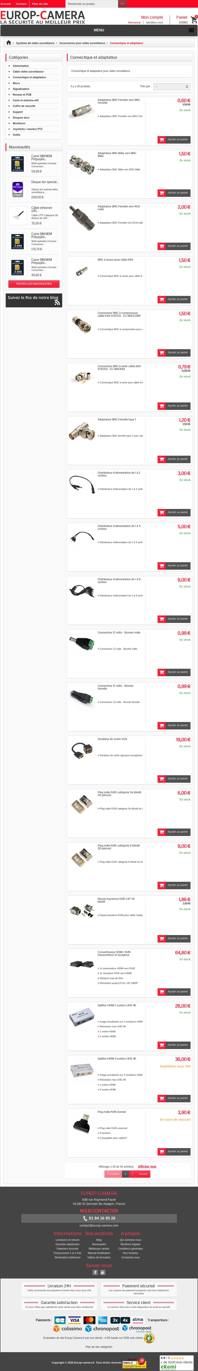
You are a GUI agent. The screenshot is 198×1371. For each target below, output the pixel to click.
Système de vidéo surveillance (35, 43)
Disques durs (21, 117)
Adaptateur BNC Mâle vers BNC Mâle (117, 154)
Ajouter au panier (173, 140)
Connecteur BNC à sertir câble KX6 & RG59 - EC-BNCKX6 (119, 367)
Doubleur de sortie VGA (112, 739)
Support (18, 111)
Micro (16, 83)
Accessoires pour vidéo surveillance (82, 43)
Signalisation (21, 88)
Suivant (143, 1173)
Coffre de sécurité (24, 106)
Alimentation (21, 66)
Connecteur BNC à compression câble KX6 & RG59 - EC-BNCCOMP (119, 314)
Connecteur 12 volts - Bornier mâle (119, 633)
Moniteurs (19, 123)
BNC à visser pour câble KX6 (115, 260)
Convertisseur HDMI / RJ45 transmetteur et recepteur (114, 953)
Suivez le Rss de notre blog (34, 300)
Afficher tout (147, 1166)
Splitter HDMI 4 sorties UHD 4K (117, 1059)
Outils (16, 134)
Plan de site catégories (99, 1346)
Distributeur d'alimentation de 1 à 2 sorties (119, 474)
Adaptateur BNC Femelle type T (117, 419)
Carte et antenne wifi (25, 100)
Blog (99, 1239)
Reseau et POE (22, 94)
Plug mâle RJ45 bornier (112, 1112)
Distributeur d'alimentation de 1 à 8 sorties (119, 580)
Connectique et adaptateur (29, 77)
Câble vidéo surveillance (28, 71)
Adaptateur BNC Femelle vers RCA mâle (119, 207)
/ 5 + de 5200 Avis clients (177, 1362)
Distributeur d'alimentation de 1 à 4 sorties (119, 527)
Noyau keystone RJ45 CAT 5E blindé (116, 900)
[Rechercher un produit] (91, 4)
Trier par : (146, 86)
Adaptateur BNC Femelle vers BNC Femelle (119, 101)
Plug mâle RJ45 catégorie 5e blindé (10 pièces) (119, 793)
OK (122, 3)
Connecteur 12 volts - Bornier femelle (116, 687)
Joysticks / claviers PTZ (27, 129)
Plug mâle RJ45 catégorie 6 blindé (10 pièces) (119, 847)
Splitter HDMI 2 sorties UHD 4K (117, 1005)
